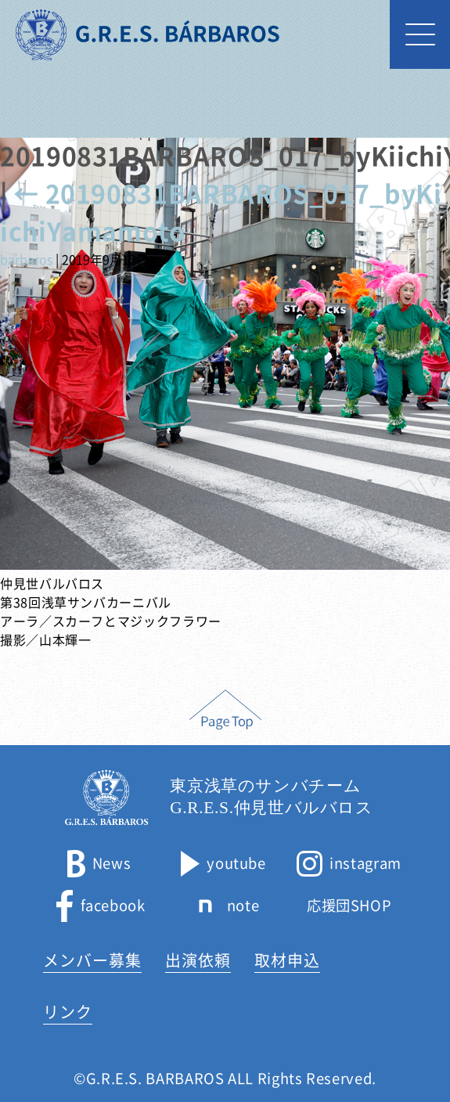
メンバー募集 (92, 960)
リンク (67, 1012)
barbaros (26, 260)
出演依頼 (198, 960)
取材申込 (287, 960)
